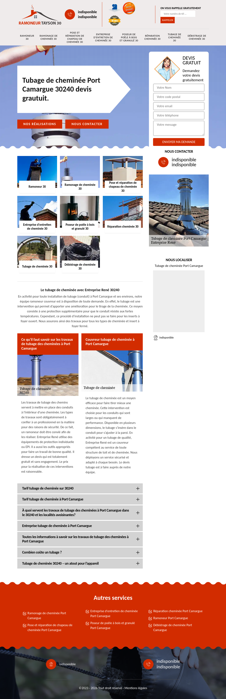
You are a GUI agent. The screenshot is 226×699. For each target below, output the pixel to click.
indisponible (87, 12)
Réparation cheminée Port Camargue (178, 611)
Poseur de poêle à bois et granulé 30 (129, 37)
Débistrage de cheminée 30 (197, 37)
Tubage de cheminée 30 (174, 37)
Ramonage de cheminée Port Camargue (47, 615)
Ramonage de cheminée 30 (48, 37)
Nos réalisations (39, 124)
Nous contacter (86, 124)
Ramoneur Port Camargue (170, 618)
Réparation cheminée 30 (152, 37)
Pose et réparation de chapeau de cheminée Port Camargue (50, 627)
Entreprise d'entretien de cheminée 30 (103, 37)
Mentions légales (135, 688)
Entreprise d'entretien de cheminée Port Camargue (114, 613)
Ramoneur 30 (27, 37)
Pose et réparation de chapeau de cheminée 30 (75, 37)
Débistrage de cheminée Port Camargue (172, 627)
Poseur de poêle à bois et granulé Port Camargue (112, 625)
